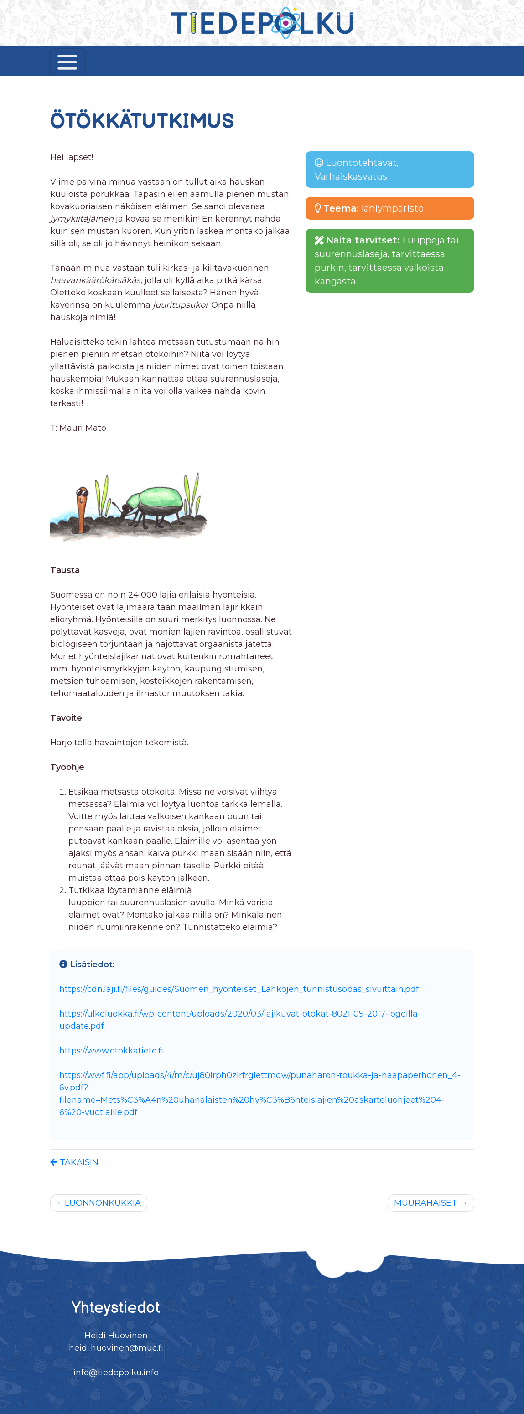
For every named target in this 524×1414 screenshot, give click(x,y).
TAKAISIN (74, 1162)
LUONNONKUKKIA (103, 1203)
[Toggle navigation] (67, 62)
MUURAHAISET (425, 1203)
